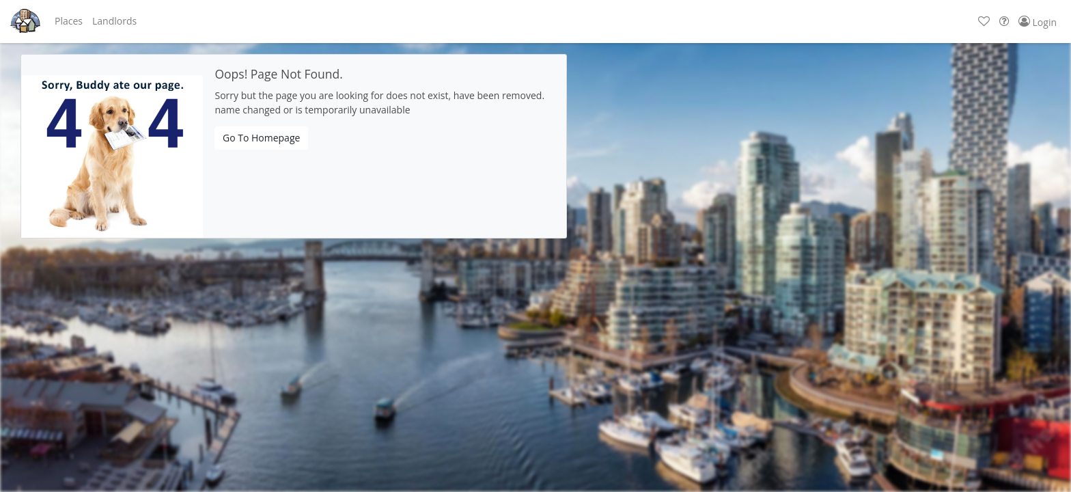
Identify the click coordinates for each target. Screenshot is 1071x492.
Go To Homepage (261, 137)
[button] (68, 21)
